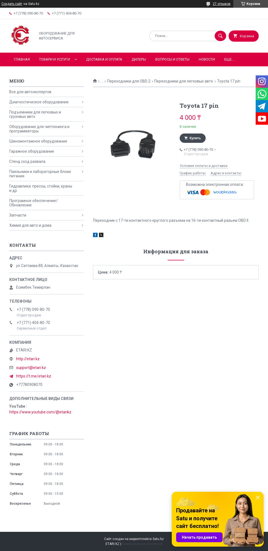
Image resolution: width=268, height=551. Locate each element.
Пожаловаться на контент (142, 544)
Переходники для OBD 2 (128, 81)
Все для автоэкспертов (30, 92)
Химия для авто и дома (30, 225)
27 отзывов (222, 4)
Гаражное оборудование (31, 151)
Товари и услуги (54, 59)
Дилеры (139, 59)
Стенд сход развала (27, 161)
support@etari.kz (31, 367)
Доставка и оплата (104, 59)
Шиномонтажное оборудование (38, 141)
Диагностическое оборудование (39, 102)
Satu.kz (158, 539)
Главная (22, 59)
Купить (195, 138)
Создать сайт (11, 4)
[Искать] (220, 36)
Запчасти (17, 215)
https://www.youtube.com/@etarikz (40, 412)
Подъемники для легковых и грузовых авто (35, 114)
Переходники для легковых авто (183, 81)
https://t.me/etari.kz (33, 376)
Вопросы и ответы (172, 59)
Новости (207, 59)
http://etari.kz (28, 359)
